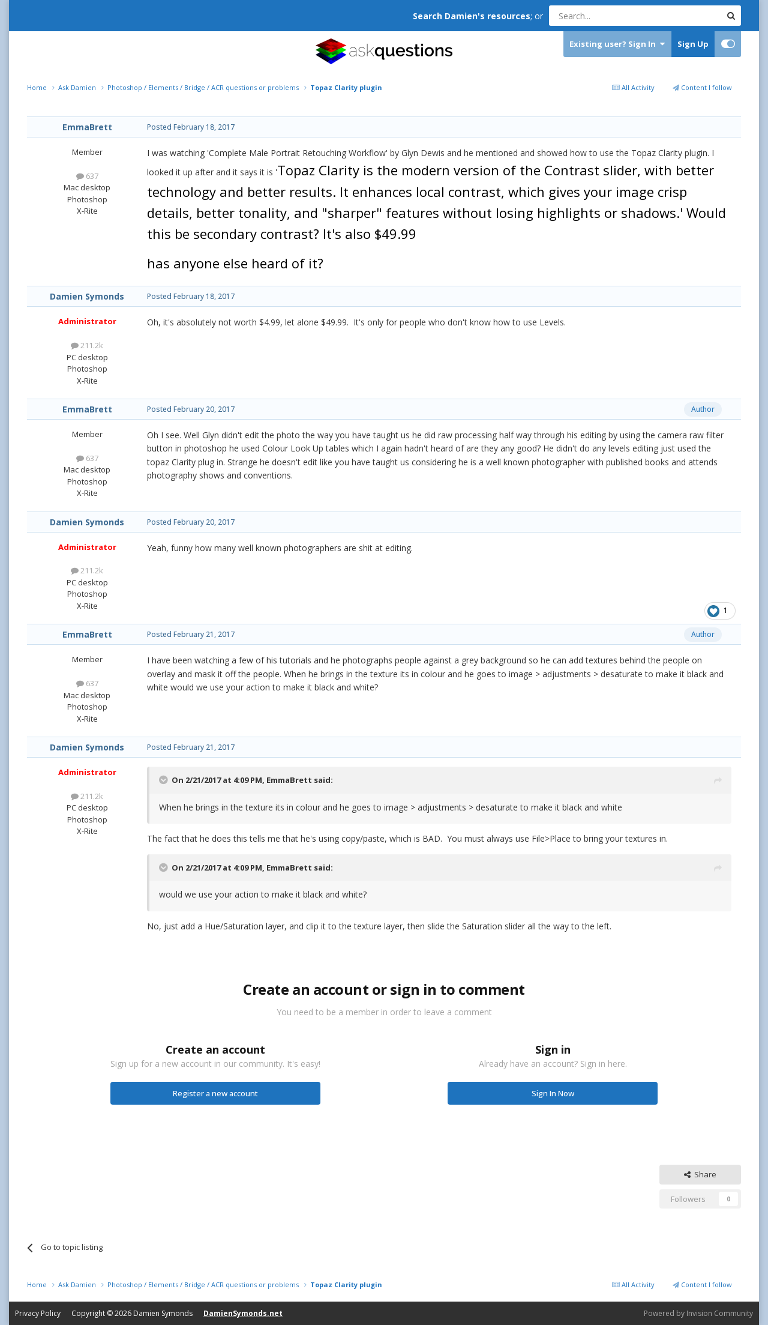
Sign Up (693, 43)
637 (87, 176)
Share (700, 1174)
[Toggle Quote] (164, 780)
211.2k (87, 345)
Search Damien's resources (471, 16)
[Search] (605, 15)
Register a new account (215, 1093)
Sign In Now (553, 1093)
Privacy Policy (38, 1313)
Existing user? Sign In (617, 44)
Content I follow (702, 87)
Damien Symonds (87, 296)
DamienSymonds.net (243, 1313)
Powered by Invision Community (698, 1313)
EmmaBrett (87, 127)
